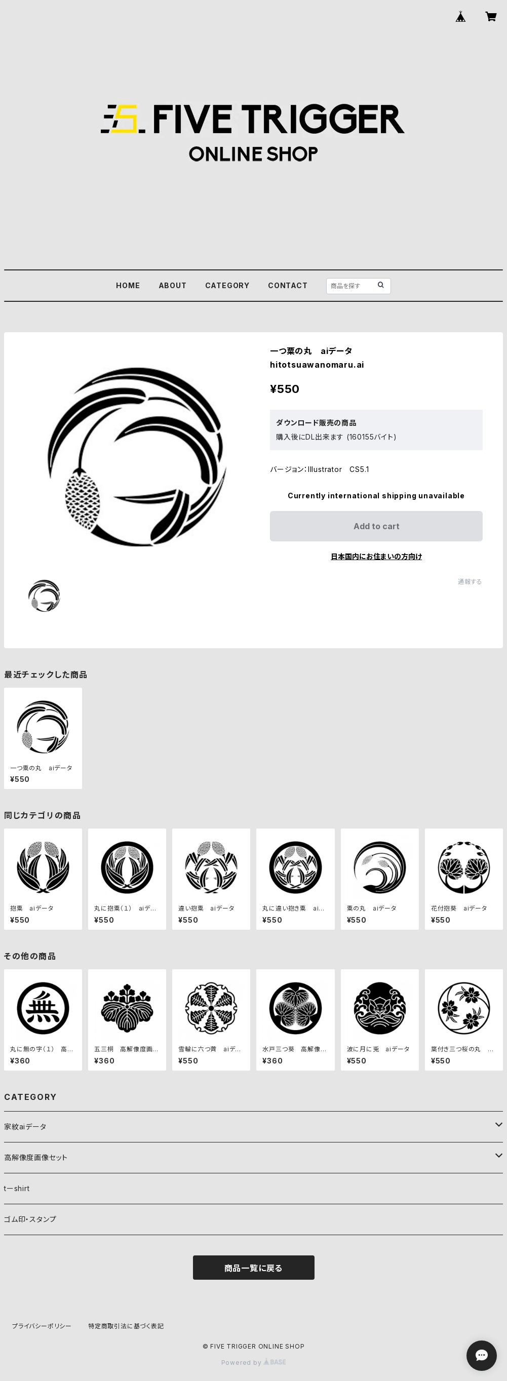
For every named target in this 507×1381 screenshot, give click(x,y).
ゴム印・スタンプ (30, 1219)
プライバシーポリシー (42, 1326)
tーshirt (17, 1188)
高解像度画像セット (36, 1157)
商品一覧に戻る (253, 1268)
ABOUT (173, 285)
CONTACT (288, 285)
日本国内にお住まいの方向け (376, 556)
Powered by (253, 1362)
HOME (128, 285)
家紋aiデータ (25, 1126)
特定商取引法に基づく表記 (126, 1326)
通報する (470, 581)
